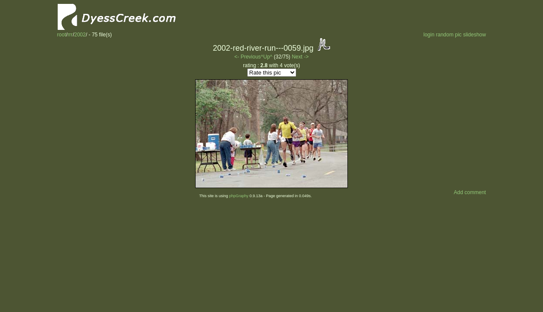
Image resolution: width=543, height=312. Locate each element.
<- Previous (247, 57)
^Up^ (266, 57)
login (428, 35)
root (61, 35)
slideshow (474, 35)
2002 (80, 35)
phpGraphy (239, 196)
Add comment (470, 192)
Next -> (300, 57)
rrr (70, 35)
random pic (448, 35)
